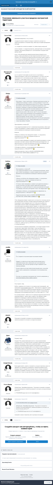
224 (8, 258)
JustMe (8, 247)
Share (36, 24)
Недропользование (19, 25)
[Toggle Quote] (16, 98)
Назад (6, 30)
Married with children (8, 72)
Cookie (31, 474)
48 (8, 173)
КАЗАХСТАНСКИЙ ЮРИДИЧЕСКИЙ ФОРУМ (18, 9)
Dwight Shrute (8, 363)
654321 (8, 315)
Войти (37, 441)
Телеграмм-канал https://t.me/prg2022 (25, 1)
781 (8, 347)
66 (8, 105)
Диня (8, 335)
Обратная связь (24, 474)
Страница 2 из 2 (17, 30)
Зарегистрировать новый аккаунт (15, 441)
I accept (48, 482)
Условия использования (14, 483)
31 (8, 85)
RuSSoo (12, 23)
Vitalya (8, 93)
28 (8, 374)
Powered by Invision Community (26, 477)
